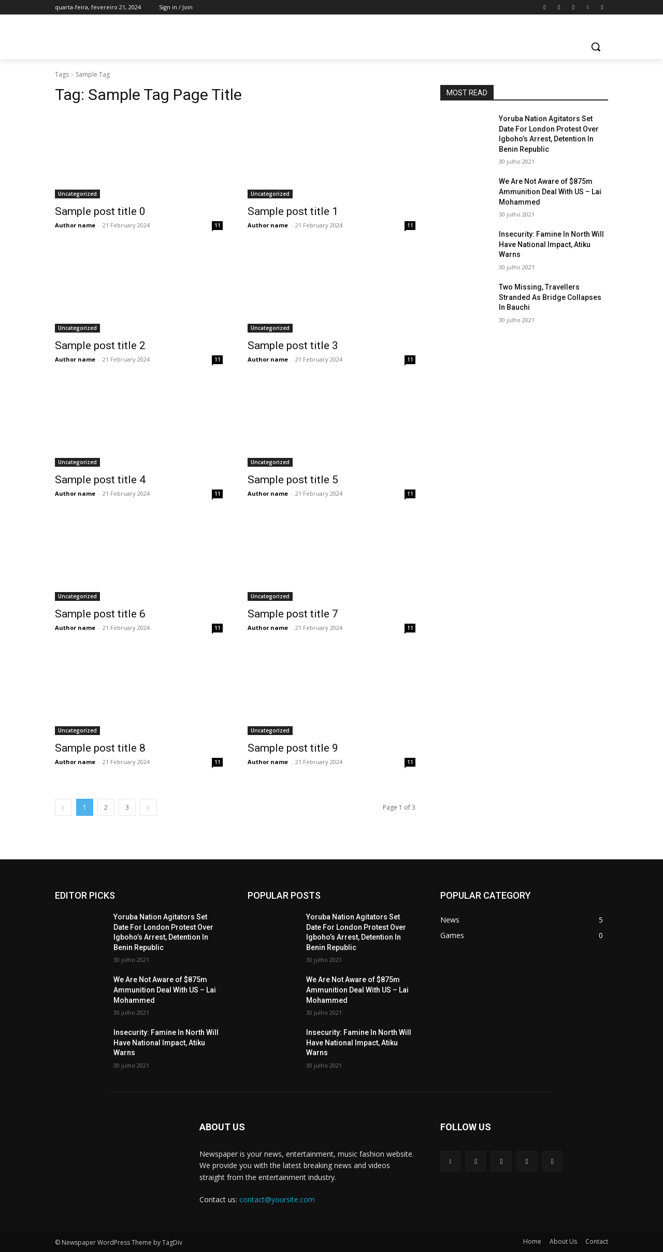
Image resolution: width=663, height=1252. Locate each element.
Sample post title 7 (293, 614)
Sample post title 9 (293, 748)
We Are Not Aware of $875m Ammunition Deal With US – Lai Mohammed (550, 191)
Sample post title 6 (100, 614)
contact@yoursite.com (277, 1199)
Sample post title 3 (293, 345)
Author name (75, 225)
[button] (595, 46)
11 (217, 225)
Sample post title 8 (100, 748)
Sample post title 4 (100, 479)
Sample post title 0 (100, 211)
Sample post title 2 (100, 345)
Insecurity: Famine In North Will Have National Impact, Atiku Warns (551, 244)
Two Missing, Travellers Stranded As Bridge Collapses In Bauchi (550, 297)
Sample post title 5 (293, 479)
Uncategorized (77, 193)
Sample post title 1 (293, 211)
